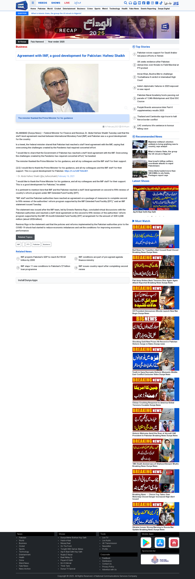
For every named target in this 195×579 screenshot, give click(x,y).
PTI (28, 244)
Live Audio (106, 540)
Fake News (134, 9)
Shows (55, 2)
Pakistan (42, 9)
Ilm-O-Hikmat (66, 563)
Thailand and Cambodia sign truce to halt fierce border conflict (157, 118)
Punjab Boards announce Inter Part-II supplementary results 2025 (155, 109)
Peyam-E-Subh (67, 560)
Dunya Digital (164, 9)
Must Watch (141, 221)
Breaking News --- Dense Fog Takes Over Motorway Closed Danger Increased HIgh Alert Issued (153, 496)
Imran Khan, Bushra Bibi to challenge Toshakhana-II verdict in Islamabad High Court (156, 77)
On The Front (66, 546)
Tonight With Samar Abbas (72, 549)
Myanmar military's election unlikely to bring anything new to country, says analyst (163, 144)
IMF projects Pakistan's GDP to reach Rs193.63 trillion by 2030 (43, 258)
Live (67, 2)
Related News (24, 251)
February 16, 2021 (66, 176)
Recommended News (147, 136)
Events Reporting (148, 9)
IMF (18, 244)
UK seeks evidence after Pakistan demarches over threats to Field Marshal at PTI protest (158, 65)
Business (81, 9)
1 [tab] (148, 216)
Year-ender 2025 (56, 41)
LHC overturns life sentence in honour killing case (155, 127)
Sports (97, 9)
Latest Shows (140, 181)
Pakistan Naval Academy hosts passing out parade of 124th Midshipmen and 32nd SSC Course (158, 98)
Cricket (57, 9)
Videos (42, 2)
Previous (136, 199)
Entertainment (69, 9)
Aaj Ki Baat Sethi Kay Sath (144, 212)
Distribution (107, 561)
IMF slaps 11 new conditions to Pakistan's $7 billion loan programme (45, 268)
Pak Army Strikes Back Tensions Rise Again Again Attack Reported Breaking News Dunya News (155, 281)
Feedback (106, 558)
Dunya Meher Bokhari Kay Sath (73, 538)
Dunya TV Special (68, 569)
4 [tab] (159, 216)
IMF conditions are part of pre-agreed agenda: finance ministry (101, 258)
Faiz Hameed (37, 41)
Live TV (105, 538)
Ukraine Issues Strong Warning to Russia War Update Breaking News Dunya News (153, 528)
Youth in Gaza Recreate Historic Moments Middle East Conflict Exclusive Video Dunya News (154, 373)
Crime (90, 9)
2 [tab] (152, 216)
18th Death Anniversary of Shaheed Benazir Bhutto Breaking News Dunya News (155, 465)
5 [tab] (163, 216)
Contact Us (107, 564)
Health (124, 9)
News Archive (24, 569)
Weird (105, 9)
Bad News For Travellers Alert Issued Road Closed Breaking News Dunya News (155, 251)
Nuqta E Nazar (67, 555)
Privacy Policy (108, 567)
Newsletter (106, 546)
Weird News (24, 563)
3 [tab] (155, 216)
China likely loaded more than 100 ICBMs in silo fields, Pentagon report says (162, 173)
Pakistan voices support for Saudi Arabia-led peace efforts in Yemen (157, 54)
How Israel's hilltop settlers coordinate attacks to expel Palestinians (160, 163)
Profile (105, 549)
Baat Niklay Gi (66, 557)
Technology (114, 9)
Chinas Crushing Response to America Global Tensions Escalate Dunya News (153, 404)
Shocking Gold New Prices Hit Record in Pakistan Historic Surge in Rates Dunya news (154, 343)
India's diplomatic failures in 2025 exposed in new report (157, 87)
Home (33, 9)
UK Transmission (109, 543)
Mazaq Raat (66, 543)
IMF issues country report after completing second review (103, 268)
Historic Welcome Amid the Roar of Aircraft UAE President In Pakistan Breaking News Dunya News (155, 434)
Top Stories (141, 46)
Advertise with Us (109, 570)
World (50, 9)
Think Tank (65, 566)
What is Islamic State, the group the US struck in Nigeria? (56, 13)
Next (175, 199)
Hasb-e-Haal (66, 540)
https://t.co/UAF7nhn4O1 (76, 171)
